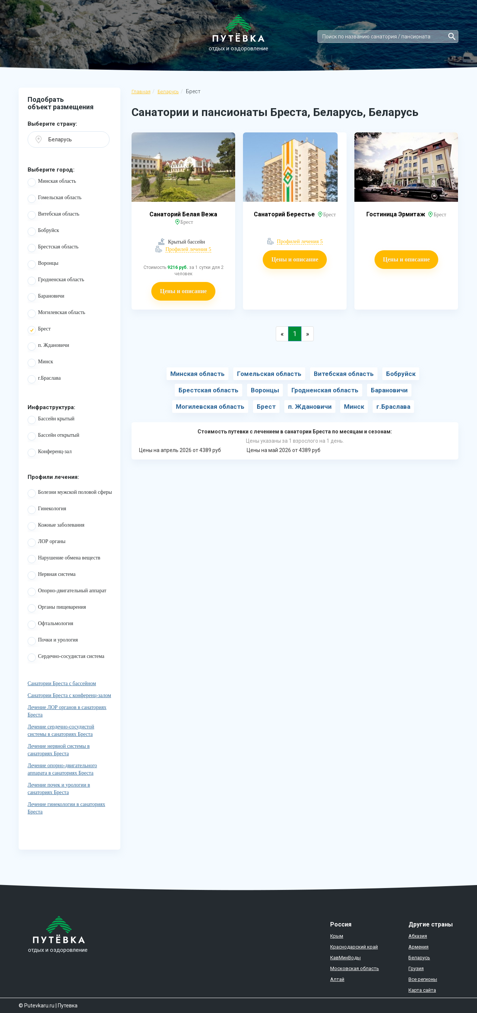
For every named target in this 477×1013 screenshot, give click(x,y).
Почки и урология (53, 641)
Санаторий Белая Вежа (183, 214)
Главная (141, 91)
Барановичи (46, 297)
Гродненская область (56, 281)
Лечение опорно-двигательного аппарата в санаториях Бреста (62, 769)
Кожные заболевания (56, 526)
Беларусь (168, 91)
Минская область (52, 182)
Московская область (354, 968)
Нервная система (52, 575)
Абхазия (417, 936)
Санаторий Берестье (285, 214)
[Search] (388, 36)
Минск (40, 363)
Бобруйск (43, 232)
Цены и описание (183, 291)
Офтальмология (50, 625)
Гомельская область (55, 199)
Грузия (416, 968)
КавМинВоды (345, 957)
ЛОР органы (47, 543)
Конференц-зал (50, 453)
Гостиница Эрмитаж (396, 214)
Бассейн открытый (53, 436)
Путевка (68, 1006)
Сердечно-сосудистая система (66, 657)
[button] (69, 139)
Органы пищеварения (57, 608)
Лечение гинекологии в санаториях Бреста (66, 808)
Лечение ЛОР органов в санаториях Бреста (67, 711)
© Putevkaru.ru (36, 1006)
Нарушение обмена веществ (64, 559)
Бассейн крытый (51, 420)
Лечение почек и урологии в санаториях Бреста (59, 788)
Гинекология (47, 510)
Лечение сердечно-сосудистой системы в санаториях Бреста (61, 730)
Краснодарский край (354, 947)
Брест (39, 330)
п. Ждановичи (48, 346)
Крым (336, 936)
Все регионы (422, 979)
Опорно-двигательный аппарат (67, 592)
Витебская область (53, 215)
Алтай (337, 979)
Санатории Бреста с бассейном (62, 683)
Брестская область (53, 248)
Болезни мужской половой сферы (70, 493)
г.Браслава (44, 379)
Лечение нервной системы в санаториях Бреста (59, 749)
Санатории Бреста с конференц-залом (69, 695)
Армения (418, 947)
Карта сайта (422, 990)
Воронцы (43, 264)
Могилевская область (56, 314)
